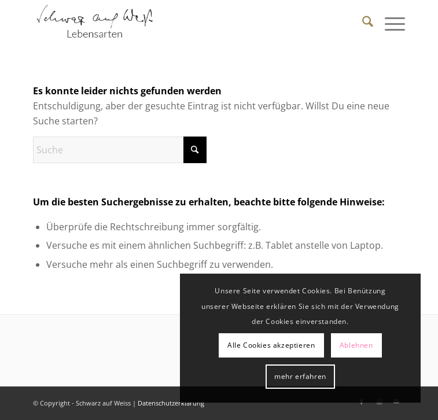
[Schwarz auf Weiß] (182, 23)
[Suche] (362, 23)
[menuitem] (362, 23)
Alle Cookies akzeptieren (271, 345)
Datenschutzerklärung (171, 403)
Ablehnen (356, 345)
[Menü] (389, 23)
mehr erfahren (300, 376)
